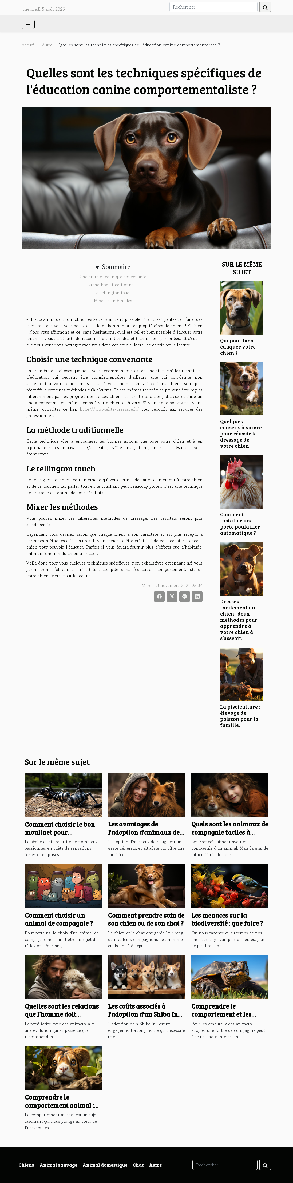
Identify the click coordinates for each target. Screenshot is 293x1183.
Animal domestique (104, 1165)
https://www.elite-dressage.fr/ (109, 409)
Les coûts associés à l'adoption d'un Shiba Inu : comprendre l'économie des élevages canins (146, 1018)
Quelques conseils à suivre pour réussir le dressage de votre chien (241, 433)
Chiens (26, 1165)
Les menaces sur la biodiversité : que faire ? (227, 919)
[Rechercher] (213, 7)
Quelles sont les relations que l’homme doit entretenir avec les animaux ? (62, 1018)
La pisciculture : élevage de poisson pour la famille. (240, 715)
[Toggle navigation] (28, 24)
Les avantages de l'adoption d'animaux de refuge (144, 832)
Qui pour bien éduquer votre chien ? (238, 346)
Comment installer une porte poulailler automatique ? (240, 523)
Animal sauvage (58, 1165)
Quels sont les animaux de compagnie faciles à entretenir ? (229, 832)
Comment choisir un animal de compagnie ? (59, 919)
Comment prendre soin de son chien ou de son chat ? (146, 919)
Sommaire (116, 266)
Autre (47, 45)
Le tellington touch (113, 292)
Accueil (29, 45)
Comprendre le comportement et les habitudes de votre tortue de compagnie (229, 1018)
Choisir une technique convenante (113, 276)
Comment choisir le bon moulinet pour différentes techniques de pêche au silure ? (62, 836)
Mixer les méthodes (113, 300)
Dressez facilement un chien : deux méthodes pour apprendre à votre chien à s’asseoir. (239, 619)
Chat (138, 1165)
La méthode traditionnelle (112, 284)
